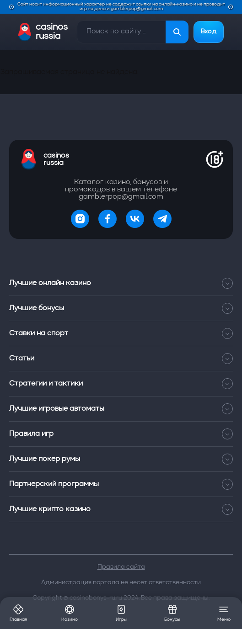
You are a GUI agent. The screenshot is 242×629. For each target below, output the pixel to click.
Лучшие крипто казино (121, 509)
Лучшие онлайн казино (121, 283)
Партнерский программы (121, 484)
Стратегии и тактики (121, 383)
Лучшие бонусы (121, 308)
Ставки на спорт (121, 333)
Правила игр (121, 433)
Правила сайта (121, 567)
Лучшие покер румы (121, 459)
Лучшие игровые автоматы (121, 408)
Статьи (121, 358)
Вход (208, 32)
